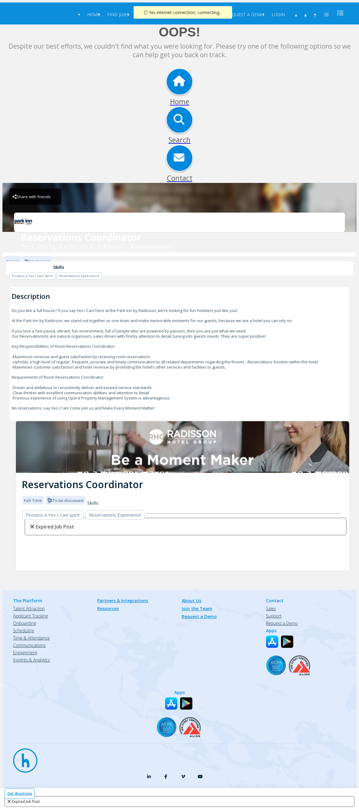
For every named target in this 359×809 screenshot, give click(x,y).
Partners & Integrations (122, 600)
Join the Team (197, 608)
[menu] (338, 13)
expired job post (26, 801)
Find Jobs (118, 14)
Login (278, 14)
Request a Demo (245, 14)
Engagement (25, 652)
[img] (182, 447)
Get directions (19, 793)
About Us (191, 600)
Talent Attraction (29, 608)
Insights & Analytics (31, 660)
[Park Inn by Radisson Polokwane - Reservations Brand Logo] (179, 222)
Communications (29, 645)
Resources (108, 608)
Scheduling (23, 630)
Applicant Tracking (30, 616)
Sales (271, 608)
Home (93, 14)
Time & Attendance (31, 638)
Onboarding (24, 623)
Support (274, 616)
